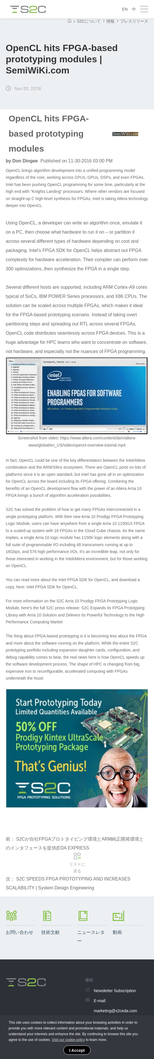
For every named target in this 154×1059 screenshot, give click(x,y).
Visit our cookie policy (68, 1040)
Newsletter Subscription (115, 992)
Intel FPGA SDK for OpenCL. (52, 587)
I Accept (77, 1050)
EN (125, 9)
